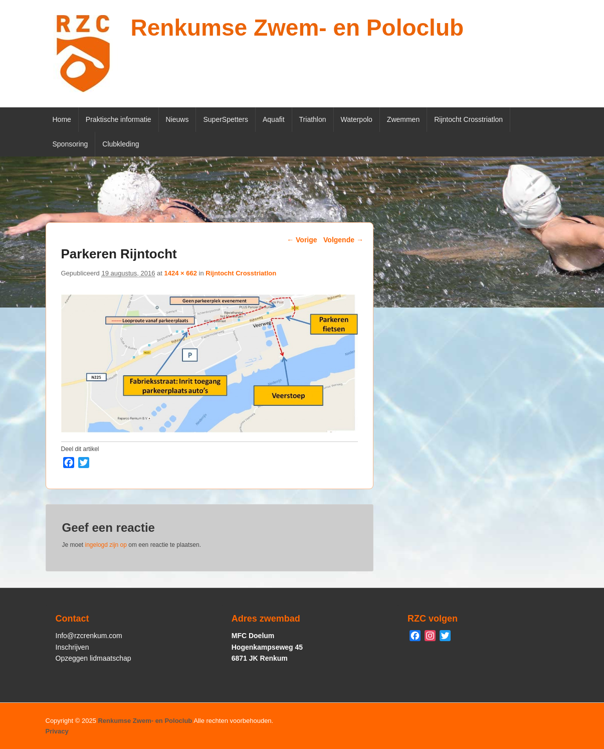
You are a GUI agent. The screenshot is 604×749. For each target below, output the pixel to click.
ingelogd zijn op (106, 544)
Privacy (57, 731)
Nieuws (177, 119)
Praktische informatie (118, 119)
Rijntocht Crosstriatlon (468, 119)
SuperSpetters (225, 119)
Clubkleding (120, 144)
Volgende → (343, 240)
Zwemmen (403, 119)
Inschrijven (72, 647)
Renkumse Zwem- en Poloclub (297, 28)
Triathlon (312, 119)
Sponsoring (70, 144)
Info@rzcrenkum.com (89, 636)
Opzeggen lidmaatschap (93, 658)
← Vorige (302, 240)
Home (62, 119)
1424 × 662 (180, 273)
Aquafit (274, 119)
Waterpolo (356, 119)
